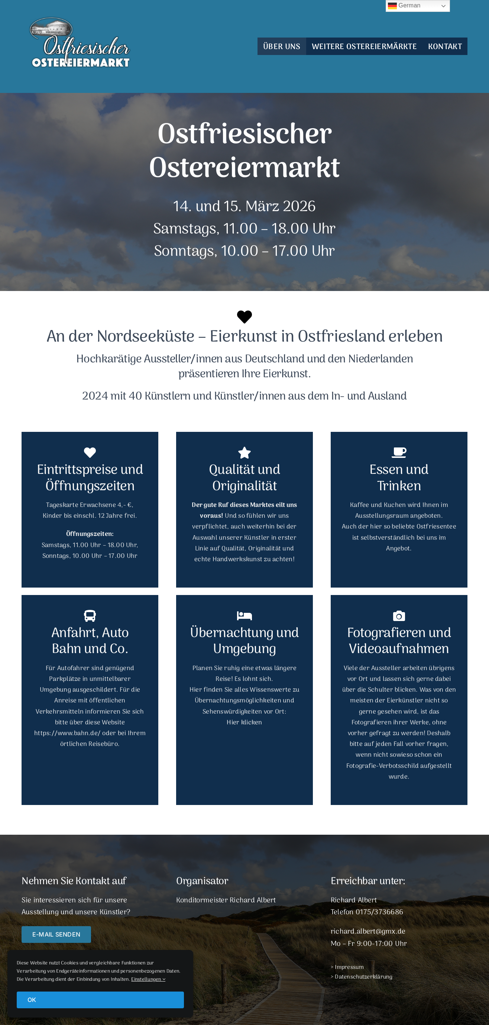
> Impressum (347, 967)
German (404, 5)
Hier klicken (244, 723)
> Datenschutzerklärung (362, 977)
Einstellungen (148, 979)
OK (31, 999)
